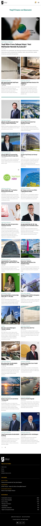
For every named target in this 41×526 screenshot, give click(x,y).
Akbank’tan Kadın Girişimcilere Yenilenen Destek (9, 225)
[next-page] (5, 447)
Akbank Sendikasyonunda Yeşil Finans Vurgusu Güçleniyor (9, 122)
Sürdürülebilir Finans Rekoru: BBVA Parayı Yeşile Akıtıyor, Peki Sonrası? (10, 262)
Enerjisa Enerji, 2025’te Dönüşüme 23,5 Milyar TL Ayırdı (30, 295)
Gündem (22, 152)
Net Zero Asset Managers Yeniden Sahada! (8, 328)
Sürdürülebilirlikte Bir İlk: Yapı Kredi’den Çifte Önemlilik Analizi (30, 225)
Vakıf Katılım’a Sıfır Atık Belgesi (29, 434)
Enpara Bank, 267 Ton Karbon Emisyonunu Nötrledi (9, 190)
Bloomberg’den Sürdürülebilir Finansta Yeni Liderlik (9, 364)
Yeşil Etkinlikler (4, 484)
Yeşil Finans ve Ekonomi (7, 42)
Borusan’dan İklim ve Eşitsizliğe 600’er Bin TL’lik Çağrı (10, 295)
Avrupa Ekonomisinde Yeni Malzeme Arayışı (28, 122)
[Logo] (5, 2)
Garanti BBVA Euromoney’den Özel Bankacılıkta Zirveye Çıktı (9, 155)
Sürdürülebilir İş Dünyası (6, 293)
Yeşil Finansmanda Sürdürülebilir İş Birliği (10, 435)
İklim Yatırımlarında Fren (27, 328)
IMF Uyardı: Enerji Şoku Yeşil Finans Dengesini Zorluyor (9, 83)
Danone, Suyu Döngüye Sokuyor (8, 490)
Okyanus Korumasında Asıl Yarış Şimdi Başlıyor (11, 482)
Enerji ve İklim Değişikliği (25, 293)
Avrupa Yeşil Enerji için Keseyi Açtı (29, 155)
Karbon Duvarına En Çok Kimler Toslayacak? (9, 399)
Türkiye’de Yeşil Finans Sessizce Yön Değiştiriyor (30, 83)
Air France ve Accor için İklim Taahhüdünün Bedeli (29, 190)
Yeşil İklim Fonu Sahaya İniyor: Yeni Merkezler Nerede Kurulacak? (16, 45)
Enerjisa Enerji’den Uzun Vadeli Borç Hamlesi (29, 364)
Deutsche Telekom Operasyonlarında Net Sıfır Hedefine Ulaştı (28, 262)
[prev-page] (2, 447)
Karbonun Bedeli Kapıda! (27, 398)
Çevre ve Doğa (4, 480)
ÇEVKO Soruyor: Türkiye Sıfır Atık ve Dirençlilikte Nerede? (13, 486)
